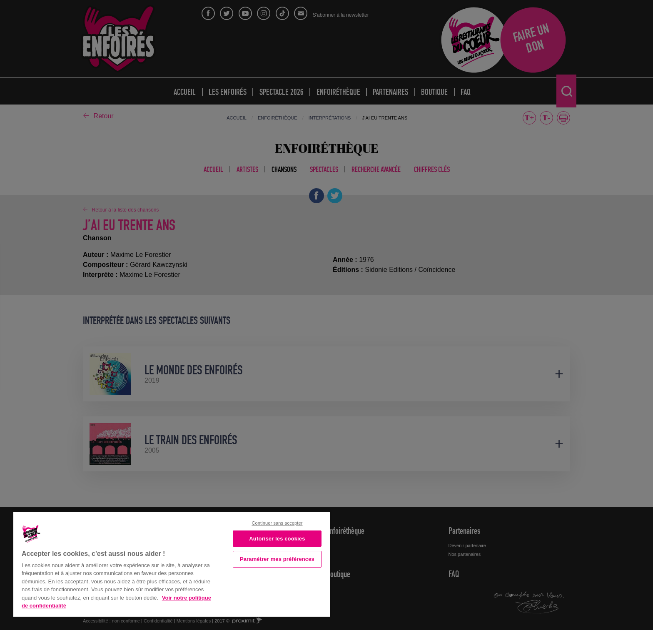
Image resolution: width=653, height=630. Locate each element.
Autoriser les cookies (277, 538)
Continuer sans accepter (277, 522)
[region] (171, 563)
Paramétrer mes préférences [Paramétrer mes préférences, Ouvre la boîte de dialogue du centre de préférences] (277, 559)
